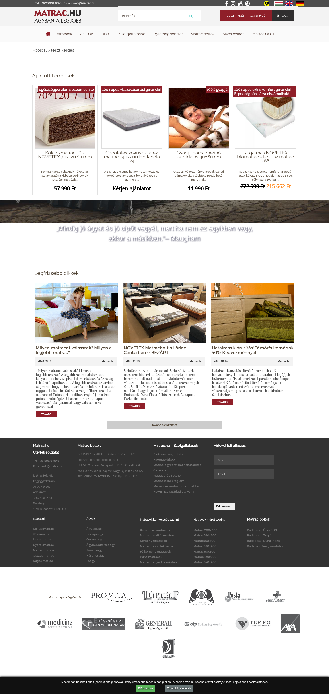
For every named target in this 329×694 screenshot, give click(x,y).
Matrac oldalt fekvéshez (157, 535)
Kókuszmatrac (43, 528)
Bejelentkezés (236, 15)
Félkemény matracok (155, 551)
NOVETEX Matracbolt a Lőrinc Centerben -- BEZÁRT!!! (155, 350)
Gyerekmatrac (43, 545)
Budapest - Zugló (259, 535)
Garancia (160, 470)
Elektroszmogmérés (168, 454)
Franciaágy (94, 550)
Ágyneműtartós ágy (100, 545)
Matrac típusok (43, 550)
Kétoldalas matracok (155, 530)
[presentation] (247, 491)
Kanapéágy (94, 534)
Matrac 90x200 (204, 551)
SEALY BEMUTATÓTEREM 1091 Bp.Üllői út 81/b (108, 476)
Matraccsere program (168, 481)
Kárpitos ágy (95, 555)
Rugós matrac (43, 561)
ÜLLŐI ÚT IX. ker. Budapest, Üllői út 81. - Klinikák (109, 465)
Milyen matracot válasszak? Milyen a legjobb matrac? (74, 350)
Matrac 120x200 (204, 557)
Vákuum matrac (44, 534)
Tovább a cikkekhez (164, 424)
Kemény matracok (153, 541)
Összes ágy (94, 539)
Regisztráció (257, 15)
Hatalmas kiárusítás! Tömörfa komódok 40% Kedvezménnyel (253, 350)
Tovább (46, 414)
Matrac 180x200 (204, 546)
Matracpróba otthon (168, 475)
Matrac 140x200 (204, 562)
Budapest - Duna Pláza (263, 541)
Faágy (90, 561)
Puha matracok (151, 557)
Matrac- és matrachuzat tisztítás (176, 486)
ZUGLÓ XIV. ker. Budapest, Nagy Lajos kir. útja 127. (111, 471)
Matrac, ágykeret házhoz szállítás (177, 465)
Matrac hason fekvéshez (157, 546)
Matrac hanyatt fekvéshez (158, 562)
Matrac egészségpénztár (65, 597)
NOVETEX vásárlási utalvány (173, 491)
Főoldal (40, 50)
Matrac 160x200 (204, 535)
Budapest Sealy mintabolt (266, 546)
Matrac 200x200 (205, 530)
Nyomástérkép (164, 459)
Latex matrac (42, 539)
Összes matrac (43, 555)
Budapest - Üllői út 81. (262, 530)
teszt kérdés (62, 50)
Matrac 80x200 (204, 541)
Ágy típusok (94, 528)
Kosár (283, 15)
